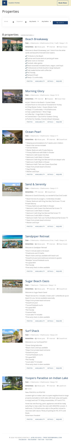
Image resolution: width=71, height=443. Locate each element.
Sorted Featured (27, 35)
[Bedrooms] (45, 21)
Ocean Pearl (33, 132)
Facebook (22, 439)
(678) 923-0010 (36, 437)
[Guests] (33, 21)
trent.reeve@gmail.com (52, 437)
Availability (40, 81)
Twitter (41, 439)
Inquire (59, 81)
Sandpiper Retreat (37, 236)
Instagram (32, 439)
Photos (30, 81)
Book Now (63, 3)
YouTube (49, 439)
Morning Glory (34, 91)
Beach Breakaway (36, 39)
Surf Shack (32, 331)
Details (50, 81)
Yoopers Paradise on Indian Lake (46, 378)
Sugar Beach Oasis (37, 281)
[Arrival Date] (7, 21)
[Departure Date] (20, 21)
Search (60, 23)
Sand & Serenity (35, 184)
